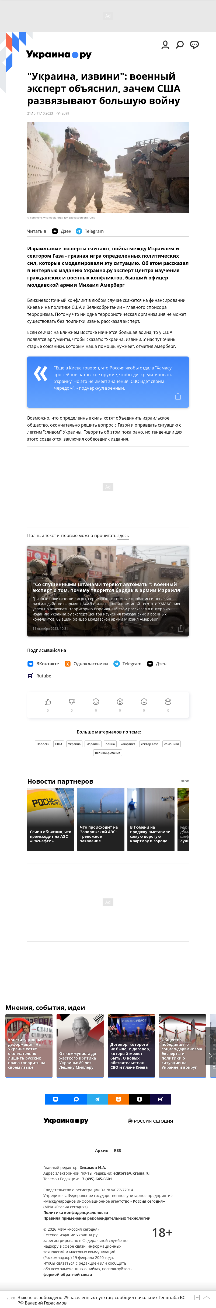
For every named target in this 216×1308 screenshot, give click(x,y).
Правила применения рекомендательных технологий (97, 1218)
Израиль (93, 744)
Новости (43, 744)
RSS (117, 1150)
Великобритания (107, 753)
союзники (171, 744)
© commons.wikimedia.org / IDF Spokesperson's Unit (61, 217)
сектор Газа (149, 744)
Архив (102, 1150)
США (58, 744)
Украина (74, 744)
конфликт (128, 744)
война (110, 744)
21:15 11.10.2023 (40, 113)
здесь (123, 535)
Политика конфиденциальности (75, 1212)
